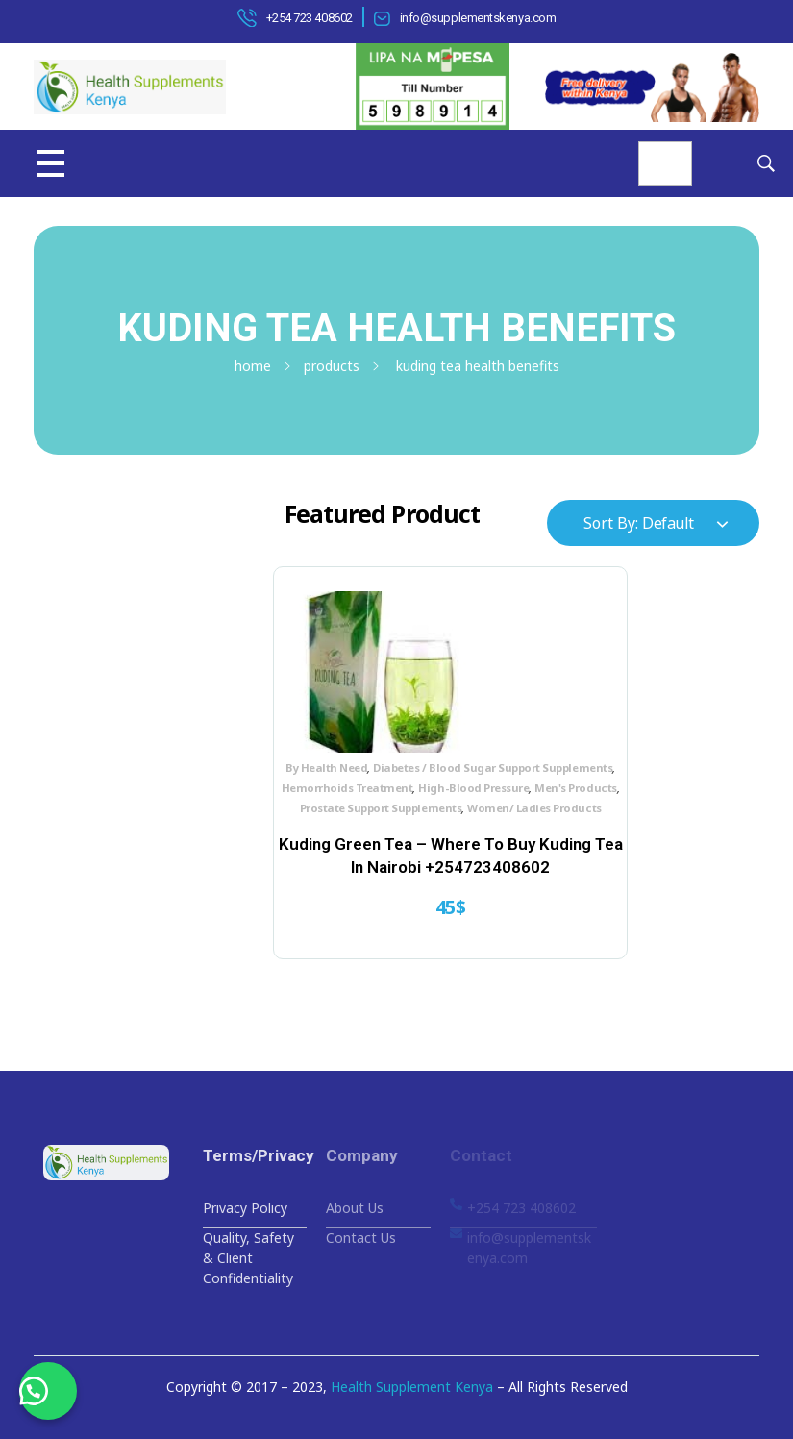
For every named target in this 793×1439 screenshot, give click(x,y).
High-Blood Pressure (406, 802)
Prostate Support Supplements (418, 822)
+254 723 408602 (309, 18)
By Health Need (328, 762)
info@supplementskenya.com (478, 18)
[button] (48, 1391)
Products (331, 366)
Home (253, 366)
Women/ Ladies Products (392, 842)
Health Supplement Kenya (412, 1386)
